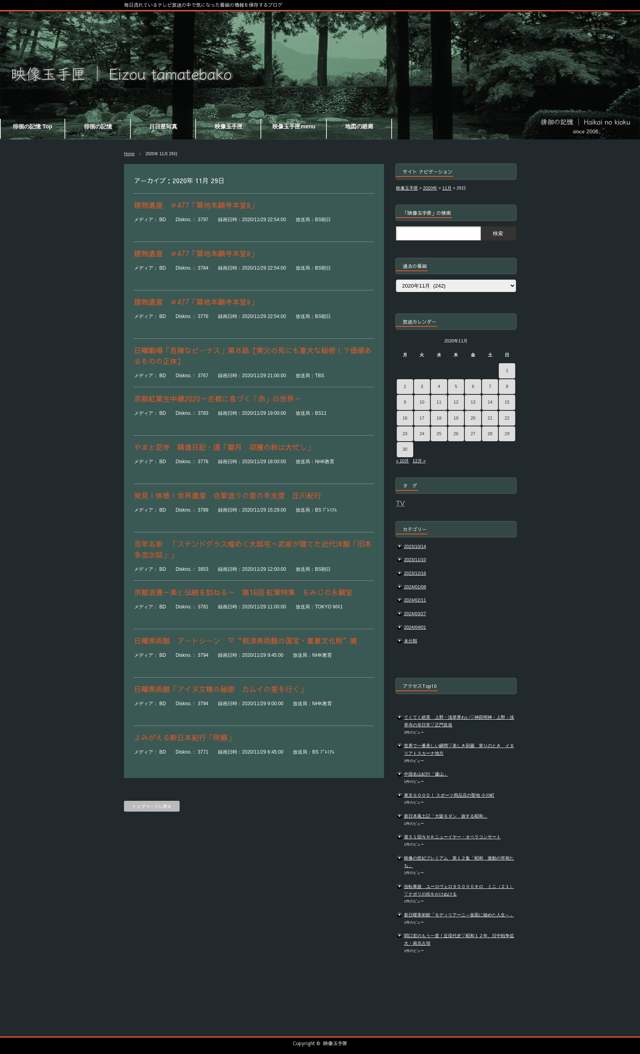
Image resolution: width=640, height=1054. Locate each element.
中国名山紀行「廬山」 (426, 774)
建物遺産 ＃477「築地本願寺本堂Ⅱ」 (196, 205)
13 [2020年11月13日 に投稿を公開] (472, 402)
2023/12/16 (415, 573)
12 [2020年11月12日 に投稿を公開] (456, 402)
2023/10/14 (415, 546)
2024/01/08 (415, 586)
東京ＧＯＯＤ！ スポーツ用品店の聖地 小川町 (449, 795)
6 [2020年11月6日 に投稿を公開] (473, 386)
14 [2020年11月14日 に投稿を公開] (490, 402)
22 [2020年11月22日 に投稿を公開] (507, 418)
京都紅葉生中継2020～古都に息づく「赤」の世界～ (217, 399)
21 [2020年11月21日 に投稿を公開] (490, 418)
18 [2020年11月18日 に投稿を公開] (438, 418)
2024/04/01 (415, 627)
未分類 (410, 640)
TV (400, 503)
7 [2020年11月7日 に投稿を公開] (490, 386)
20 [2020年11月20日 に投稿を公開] (472, 418)
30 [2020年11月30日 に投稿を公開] (404, 449)
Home (129, 154)
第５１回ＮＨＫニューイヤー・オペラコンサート (452, 836)
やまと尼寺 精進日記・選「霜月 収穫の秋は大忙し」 (224, 447)
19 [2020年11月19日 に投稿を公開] (456, 418)
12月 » (419, 460)
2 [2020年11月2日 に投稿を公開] (405, 386)
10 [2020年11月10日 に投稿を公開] (422, 402)
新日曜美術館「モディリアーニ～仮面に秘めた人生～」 (459, 914)
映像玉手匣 (335, 1043)
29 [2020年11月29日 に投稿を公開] (507, 433)
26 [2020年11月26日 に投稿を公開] (456, 433)
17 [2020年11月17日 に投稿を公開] (422, 418)
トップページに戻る (152, 806)
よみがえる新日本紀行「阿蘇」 (184, 737)
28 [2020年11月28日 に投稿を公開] (490, 433)
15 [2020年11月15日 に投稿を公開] (507, 402)
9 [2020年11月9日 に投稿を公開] (405, 402)
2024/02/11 (415, 600)
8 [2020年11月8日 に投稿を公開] (507, 386)
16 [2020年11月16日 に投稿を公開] (404, 418)
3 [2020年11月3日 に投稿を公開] (422, 386)
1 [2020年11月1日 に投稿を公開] (507, 370)
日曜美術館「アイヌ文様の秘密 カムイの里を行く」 (220, 689)
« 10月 (402, 460)
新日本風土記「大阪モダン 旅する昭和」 (446, 816)
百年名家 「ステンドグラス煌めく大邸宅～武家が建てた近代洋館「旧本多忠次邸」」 (253, 549)
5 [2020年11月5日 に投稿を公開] (456, 386)
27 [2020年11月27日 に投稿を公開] (472, 433)
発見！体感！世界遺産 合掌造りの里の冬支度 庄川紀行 (227, 495)
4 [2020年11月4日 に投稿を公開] (439, 386)
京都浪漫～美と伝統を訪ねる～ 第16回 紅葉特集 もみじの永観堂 (243, 592)
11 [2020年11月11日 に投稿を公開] (438, 402)
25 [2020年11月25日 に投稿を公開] (438, 433)
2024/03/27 (415, 613)
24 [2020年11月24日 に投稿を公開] (422, 433)
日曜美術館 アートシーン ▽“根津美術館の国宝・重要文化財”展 (245, 641)
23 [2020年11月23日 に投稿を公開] (404, 433)
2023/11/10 (415, 559)
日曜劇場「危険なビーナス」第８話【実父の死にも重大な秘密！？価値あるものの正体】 (253, 355)
